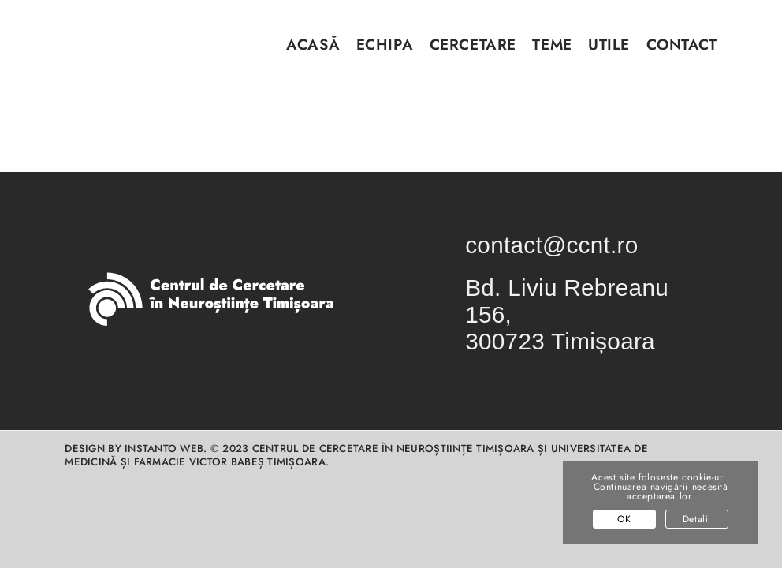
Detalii (697, 519)
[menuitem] (305, 54)
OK (624, 519)
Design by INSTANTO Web (134, 448)
